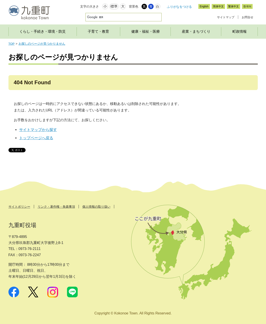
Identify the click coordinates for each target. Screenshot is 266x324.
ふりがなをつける (179, 6)
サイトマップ (225, 17)
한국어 (247, 6)
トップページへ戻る (36, 138)
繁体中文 (233, 6)
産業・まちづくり (196, 31)
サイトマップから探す (38, 130)
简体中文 (218, 6)
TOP (11, 43)
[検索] (117, 17)
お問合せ (247, 17)
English (204, 6)
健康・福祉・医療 (145, 31)
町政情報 (239, 31)
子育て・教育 (98, 31)
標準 (114, 6)
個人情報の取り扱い (96, 206)
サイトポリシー (19, 206)
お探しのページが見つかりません (41, 43)
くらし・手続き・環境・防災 (42, 31)
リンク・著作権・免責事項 (56, 206)
